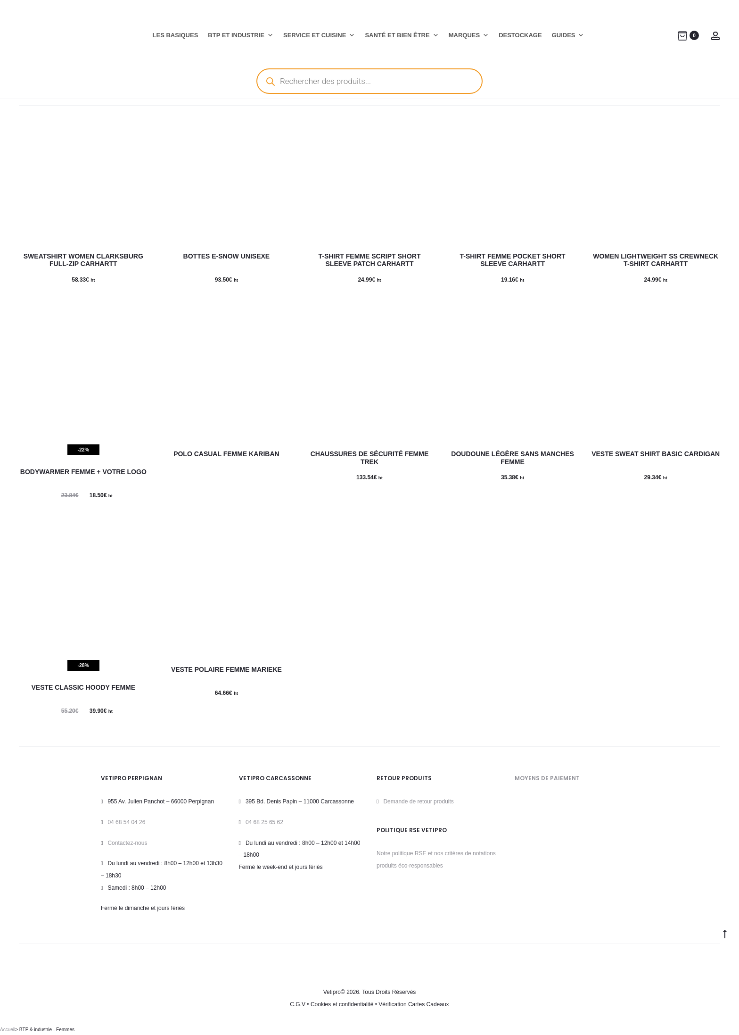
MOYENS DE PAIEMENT (547, 778)
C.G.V (297, 1004)
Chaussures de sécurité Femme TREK (369, 458)
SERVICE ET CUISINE (319, 35)
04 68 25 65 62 (264, 822)
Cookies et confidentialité (342, 1004)
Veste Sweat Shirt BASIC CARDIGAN (655, 454)
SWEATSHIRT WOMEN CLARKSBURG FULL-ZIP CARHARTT (83, 260)
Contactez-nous (127, 843)
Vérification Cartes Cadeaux (413, 1004)
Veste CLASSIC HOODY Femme (83, 687)
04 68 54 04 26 (126, 822)
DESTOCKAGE (520, 35)
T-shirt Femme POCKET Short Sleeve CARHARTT (513, 260)
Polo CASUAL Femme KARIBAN (226, 454)
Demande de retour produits (418, 801)
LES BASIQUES (175, 35)
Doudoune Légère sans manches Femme (512, 458)
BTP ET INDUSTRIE (240, 35)
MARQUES (469, 35)
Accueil (7, 1029)
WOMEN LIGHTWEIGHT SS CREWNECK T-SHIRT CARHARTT (655, 260)
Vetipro (332, 992)
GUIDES (568, 35)
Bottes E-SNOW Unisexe (226, 256)
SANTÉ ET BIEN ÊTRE (401, 35)
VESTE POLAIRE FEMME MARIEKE (226, 669)
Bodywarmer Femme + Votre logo (83, 472)
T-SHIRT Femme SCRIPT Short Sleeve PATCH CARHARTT (369, 260)
